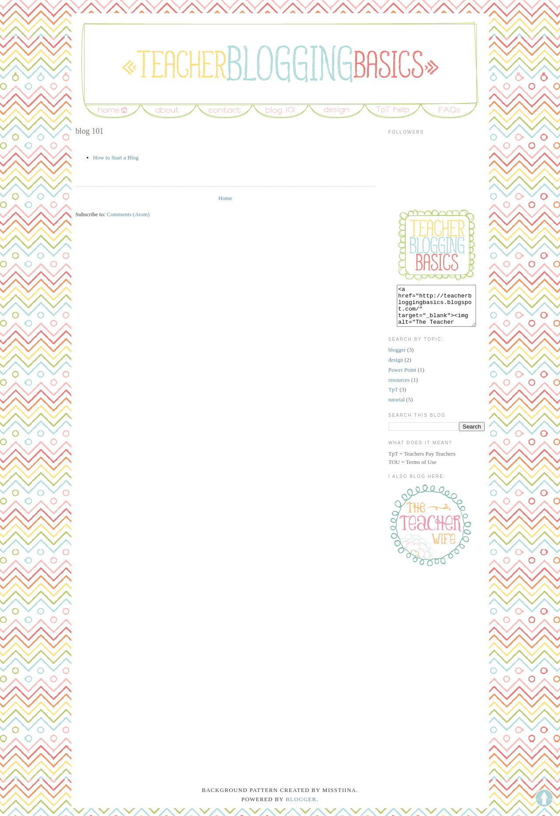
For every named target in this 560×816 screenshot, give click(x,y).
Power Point (402, 377)
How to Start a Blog (116, 157)
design (395, 367)
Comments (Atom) (128, 214)
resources (399, 387)
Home (225, 198)
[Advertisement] (432, 620)
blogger (397, 357)
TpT (393, 397)
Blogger (301, 807)
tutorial (396, 407)
